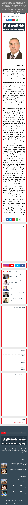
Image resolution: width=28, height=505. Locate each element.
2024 (23, 358)
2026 (23, 353)
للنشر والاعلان (14, 500)
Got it (18, 11)
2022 (23, 362)
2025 (23, 355)
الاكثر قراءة (5, 271)
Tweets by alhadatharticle (19, 422)
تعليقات (15, 271)
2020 (23, 367)
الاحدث (10, 271)
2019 (23, 369)
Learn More (12, 11)
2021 (23, 365)
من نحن (20, 500)
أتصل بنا (8, 500)
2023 (23, 360)
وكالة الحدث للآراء (9, 503)
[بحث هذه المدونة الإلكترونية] (16, 433)
